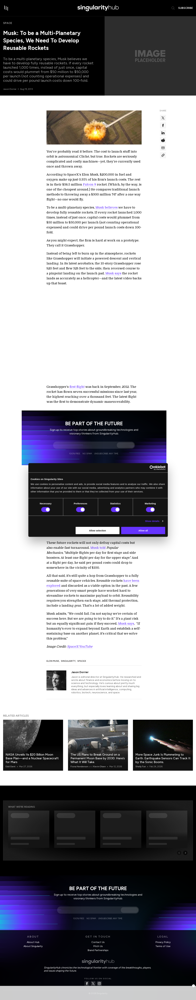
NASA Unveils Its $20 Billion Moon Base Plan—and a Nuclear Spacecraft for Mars (32, 754)
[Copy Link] (163, 155)
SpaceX (81, 657)
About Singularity (33, 942)
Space (7, 23)
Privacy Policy (163, 938)
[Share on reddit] (163, 140)
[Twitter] (93, 979)
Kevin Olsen (99, 762)
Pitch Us (98, 942)
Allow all (143, 530)
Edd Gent (10, 762)
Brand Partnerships (98, 946)
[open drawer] (6, 8)
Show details (152, 521)
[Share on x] (163, 118)
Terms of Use (162, 942)
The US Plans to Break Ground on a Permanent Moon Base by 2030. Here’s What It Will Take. (97, 754)
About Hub (33, 938)
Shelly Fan (140, 762)
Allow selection (97, 530)
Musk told (98, 544)
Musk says (113, 273)
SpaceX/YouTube (79, 643)
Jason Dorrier (10, 89)
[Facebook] (86, 979)
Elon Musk (52, 657)
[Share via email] (163, 148)
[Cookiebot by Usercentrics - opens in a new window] (151, 468)
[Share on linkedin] (163, 133)
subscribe (185, 8)
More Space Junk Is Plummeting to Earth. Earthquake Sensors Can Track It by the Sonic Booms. (162, 754)
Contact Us (98, 938)
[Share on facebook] (163, 125)
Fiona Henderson (79, 762)
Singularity (68, 657)
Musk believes (106, 207)
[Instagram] (99, 979)
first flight (77, 383)
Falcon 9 (89, 184)
